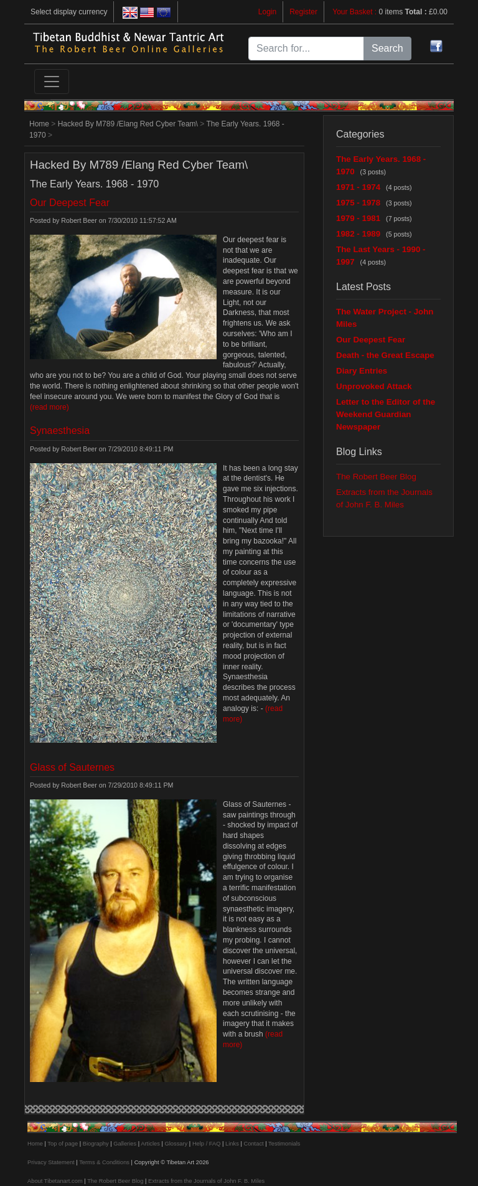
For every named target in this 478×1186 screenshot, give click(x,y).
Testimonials (284, 1144)
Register (303, 11)
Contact (254, 1144)
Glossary (175, 1144)
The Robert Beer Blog (376, 476)
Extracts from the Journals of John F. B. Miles (206, 1181)
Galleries (124, 1144)
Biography (96, 1144)
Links (232, 1144)
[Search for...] (306, 48)
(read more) (49, 407)
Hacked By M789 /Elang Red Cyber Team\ (128, 124)
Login (267, 11)
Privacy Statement (51, 1162)
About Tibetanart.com (55, 1181)
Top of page (62, 1144)
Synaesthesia (60, 430)
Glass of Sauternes (72, 767)
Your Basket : (355, 11)
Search (387, 48)
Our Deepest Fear (70, 202)
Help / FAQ (206, 1144)
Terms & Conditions (104, 1162)
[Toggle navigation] (51, 81)
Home (39, 124)
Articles (150, 1144)
